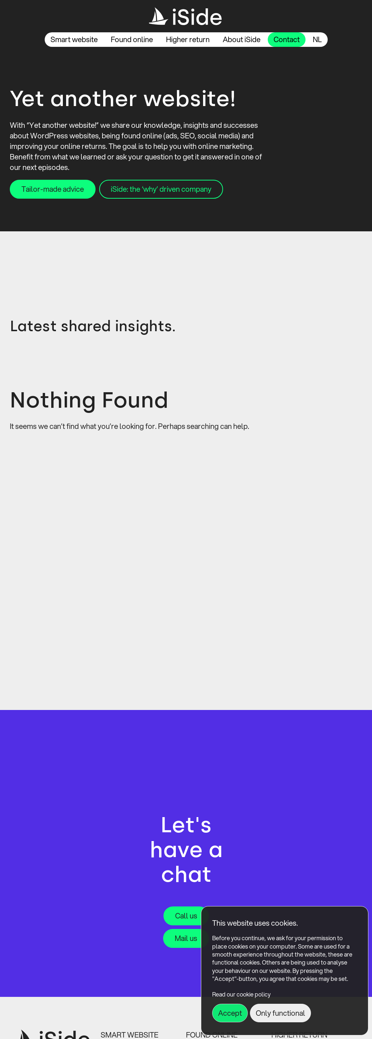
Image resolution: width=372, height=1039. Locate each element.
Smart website (74, 39)
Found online (132, 39)
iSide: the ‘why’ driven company (161, 189)
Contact (287, 39)
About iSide (241, 39)
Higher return (188, 39)
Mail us (186, 938)
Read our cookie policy (241, 994)
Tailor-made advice (52, 189)
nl (317, 39)
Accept (230, 1013)
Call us (186, 915)
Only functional (280, 1013)
